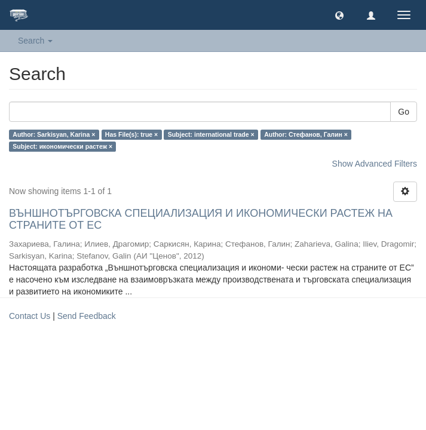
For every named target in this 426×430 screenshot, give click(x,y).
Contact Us (29, 316)
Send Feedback (86, 316)
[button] (339, 15)
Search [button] (35, 40)
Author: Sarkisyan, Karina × (54, 134)
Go (403, 111)
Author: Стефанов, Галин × (306, 134)
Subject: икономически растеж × (62, 146)
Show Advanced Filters (374, 163)
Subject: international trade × (211, 134)
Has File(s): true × (131, 134)
